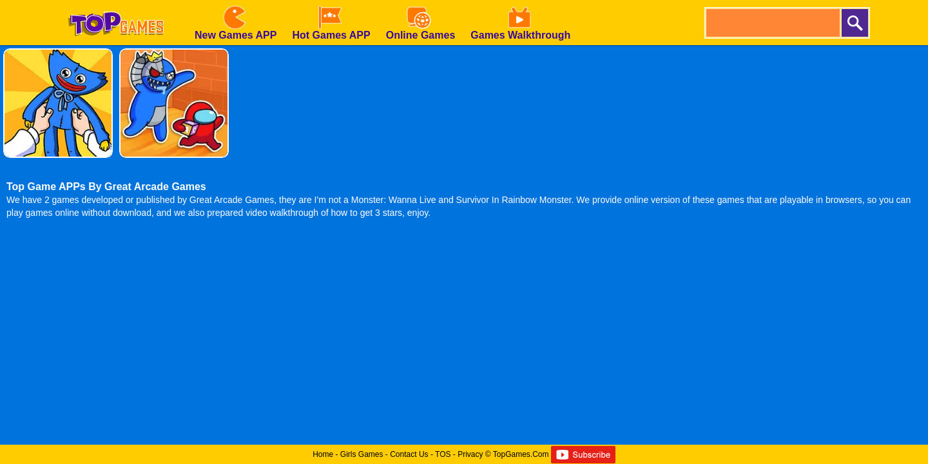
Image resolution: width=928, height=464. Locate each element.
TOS (442, 454)
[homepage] (116, 4)
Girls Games (361, 454)
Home (323, 454)
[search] (772, 22)
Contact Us (409, 454)
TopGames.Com (521, 454)
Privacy (470, 454)
